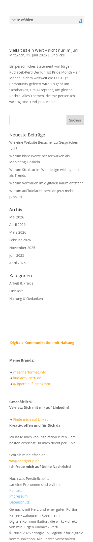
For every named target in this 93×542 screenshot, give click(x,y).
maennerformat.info (29, 372)
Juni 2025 (16, 255)
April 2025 (17, 262)
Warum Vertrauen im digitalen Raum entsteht (46, 183)
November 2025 (22, 247)
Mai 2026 (16, 217)
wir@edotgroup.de (24, 461)
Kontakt (15, 490)
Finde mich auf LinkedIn (32, 419)
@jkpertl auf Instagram (31, 383)
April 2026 (17, 224)
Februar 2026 (20, 240)
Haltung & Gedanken (26, 298)
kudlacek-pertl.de (27, 377)
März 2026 (17, 232)
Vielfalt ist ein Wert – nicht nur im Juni (43, 50)
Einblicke (58, 55)
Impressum (18, 496)
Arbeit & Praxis (21, 283)
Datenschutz (19, 502)
